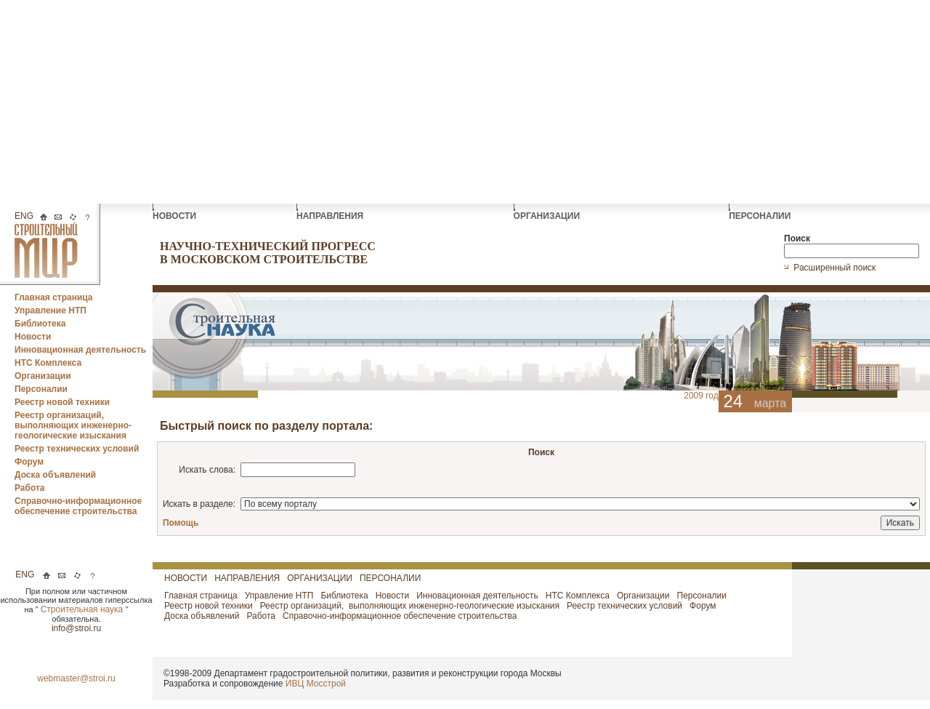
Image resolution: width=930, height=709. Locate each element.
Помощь (180, 523)
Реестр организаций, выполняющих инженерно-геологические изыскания (73, 425)
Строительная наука (83, 609)
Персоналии (41, 389)
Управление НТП (50, 310)
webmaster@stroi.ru (76, 678)
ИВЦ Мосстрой (316, 683)
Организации (43, 376)
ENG (24, 216)
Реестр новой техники (62, 402)
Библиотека (40, 324)
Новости (33, 337)
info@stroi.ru (76, 628)
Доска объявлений (55, 475)
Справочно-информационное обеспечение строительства (78, 506)
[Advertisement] (465, 102)
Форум (29, 462)
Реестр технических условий (77, 449)
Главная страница (54, 297)
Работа (30, 488)
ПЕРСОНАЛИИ (761, 212)
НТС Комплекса (48, 363)
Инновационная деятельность (80, 350)
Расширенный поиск (835, 268)
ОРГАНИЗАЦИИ (548, 212)
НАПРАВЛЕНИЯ (330, 212)
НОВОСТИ (175, 212)
